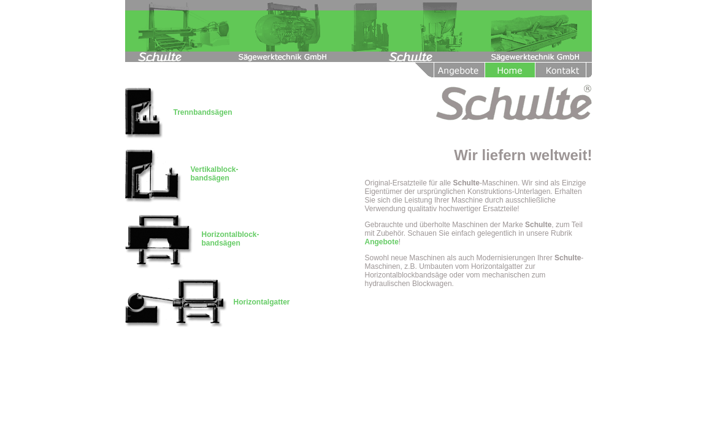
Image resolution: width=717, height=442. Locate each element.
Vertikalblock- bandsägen (215, 173)
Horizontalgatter (262, 302)
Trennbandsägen (203, 112)
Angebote (382, 242)
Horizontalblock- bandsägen (230, 238)
